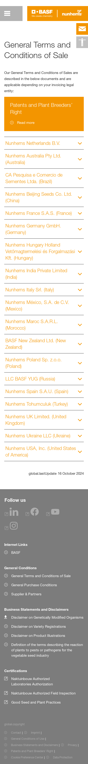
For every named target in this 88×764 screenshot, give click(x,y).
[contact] (82, 29)
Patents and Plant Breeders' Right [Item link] (32, 751)
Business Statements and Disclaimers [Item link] (34, 745)
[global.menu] (7, 13)
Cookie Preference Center (27, 757)
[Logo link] (42, 13)
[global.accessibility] (82, 42)
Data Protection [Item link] (63, 757)
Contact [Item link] (16, 732)
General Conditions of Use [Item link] (27, 738)
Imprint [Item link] (35, 732)
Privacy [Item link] (72, 745)
